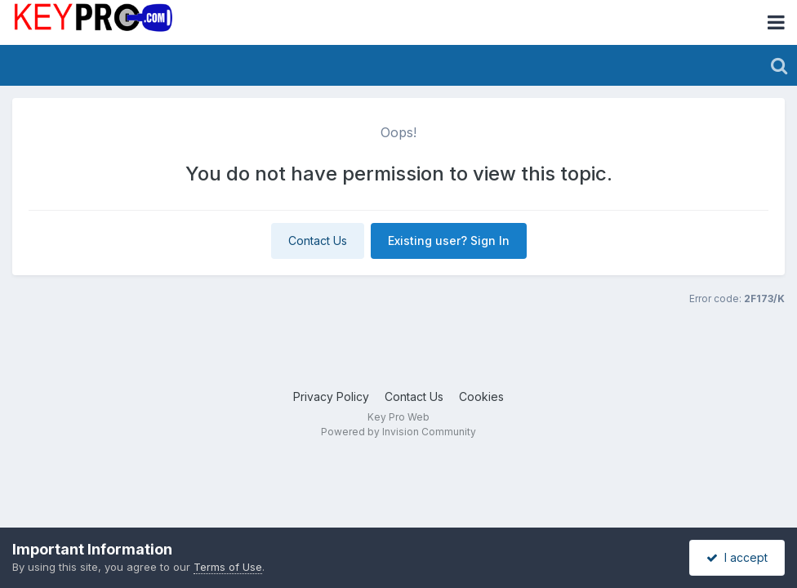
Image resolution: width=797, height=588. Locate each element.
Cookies (481, 396)
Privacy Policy (331, 396)
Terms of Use (228, 566)
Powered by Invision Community (398, 431)
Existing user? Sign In (449, 240)
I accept (737, 557)
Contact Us (317, 240)
